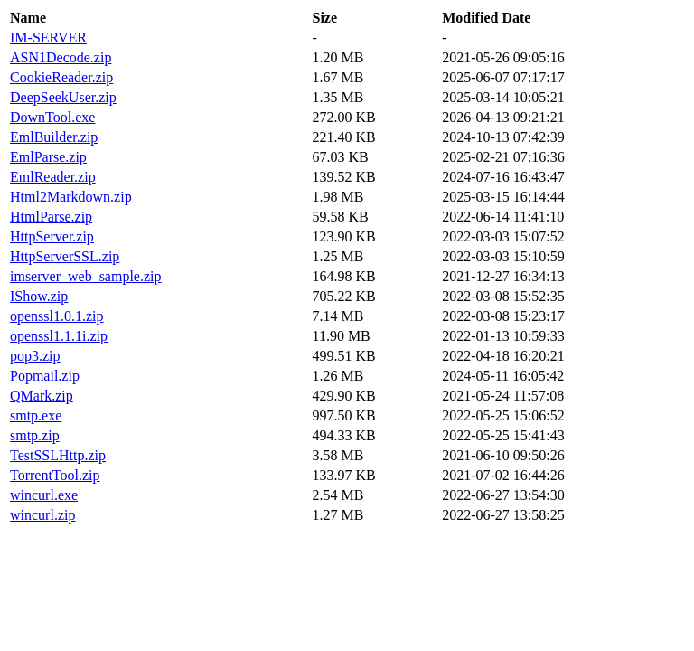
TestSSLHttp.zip (58, 455)
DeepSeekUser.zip (63, 97)
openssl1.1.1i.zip (59, 336)
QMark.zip (41, 395)
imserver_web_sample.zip (86, 276)
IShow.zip (39, 296)
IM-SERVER (48, 37)
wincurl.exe (44, 495)
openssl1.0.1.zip (57, 316)
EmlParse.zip (48, 157)
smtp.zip (35, 435)
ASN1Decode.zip (60, 57)
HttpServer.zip (52, 236)
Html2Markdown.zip (71, 196)
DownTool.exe (52, 117)
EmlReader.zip (53, 176)
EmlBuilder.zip (54, 137)
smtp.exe (35, 415)
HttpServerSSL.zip (64, 256)
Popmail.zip (45, 375)
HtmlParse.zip (51, 216)
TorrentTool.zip (55, 475)
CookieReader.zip (61, 77)
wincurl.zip (42, 515)
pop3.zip (35, 355)
